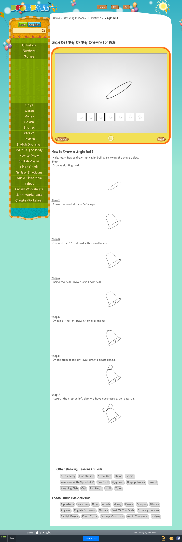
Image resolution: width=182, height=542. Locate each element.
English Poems (29, 161)
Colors (29, 122)
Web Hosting (139, 533)
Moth (108, 488)
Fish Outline (86, 476)
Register (34, 24)
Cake (118, 488)
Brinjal (130, 476)
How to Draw (29, 156)
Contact (30, 533)
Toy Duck (103, 482)
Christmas (95, 18)
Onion (118, 476)
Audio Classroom (29, 178)
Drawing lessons (74, 18)
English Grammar (29, 145)
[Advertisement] (29, 80)
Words (29, 111)
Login (23, 24)
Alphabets (29, 45)
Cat (83, 488)
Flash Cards (29, 167)
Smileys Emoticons (29, 173)
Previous (61, 139)
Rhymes (29, 139)
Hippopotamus (136, 482)
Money (29, 116)
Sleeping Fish (69, 488)
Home (56, 18)
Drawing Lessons (148, 510)
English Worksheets (29, 189)
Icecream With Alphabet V (77, 482)
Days (29, 105)
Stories (29, 133)
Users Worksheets (29, 195)
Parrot (153, 482)
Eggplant (118, 482)
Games (29, 57)
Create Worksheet (29, 200)
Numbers (29, 51)
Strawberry (68, 476)
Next (161, 139)
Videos (29, 184)
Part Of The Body (29, 150)
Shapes (29, 128)
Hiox (11, 538)
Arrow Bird (104, 476)
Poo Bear (96, 488)
